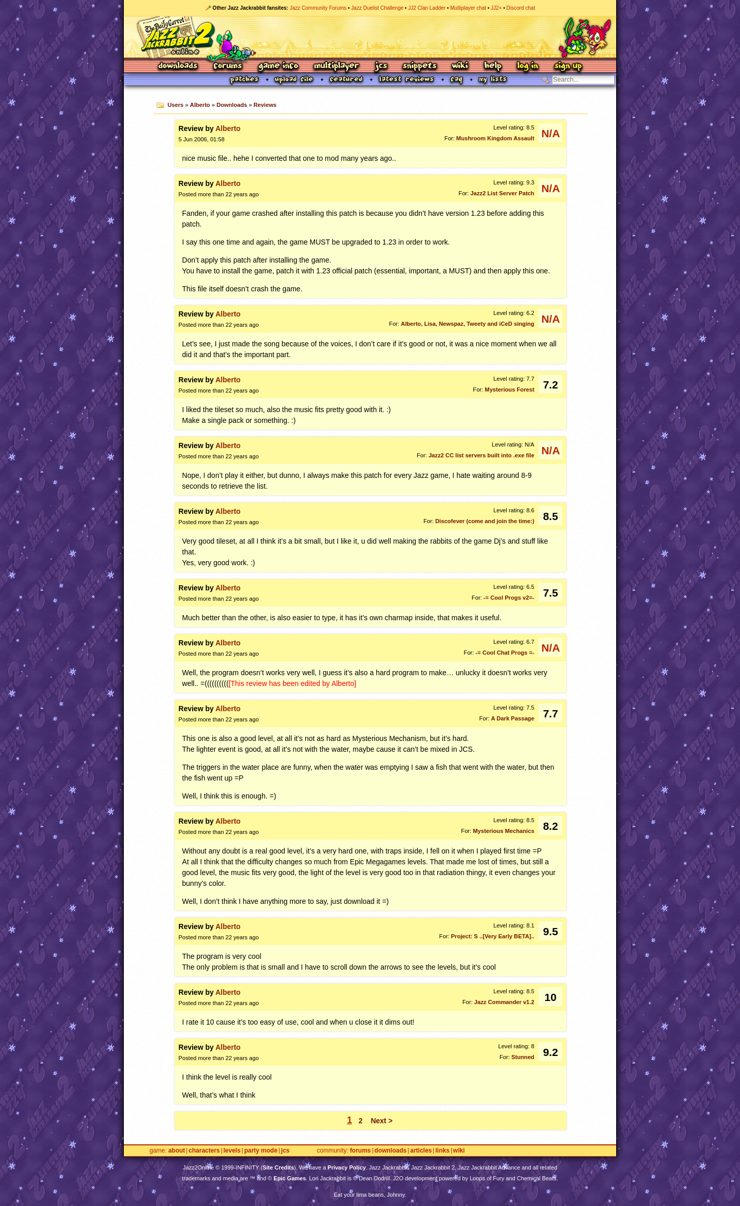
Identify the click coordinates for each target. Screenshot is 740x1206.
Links (442, 1151)
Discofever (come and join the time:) (484, 521)
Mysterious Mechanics (503, 831)
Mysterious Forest (509, 389)
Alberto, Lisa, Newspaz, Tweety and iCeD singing (467, 324)
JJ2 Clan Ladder (427, 8)
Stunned (522, 1057)
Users (175, 105)
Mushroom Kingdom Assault (495, 138)
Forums (228, 66)
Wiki (460, 66)
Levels (232, 1151)
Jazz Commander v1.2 (504, 1002)
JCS (381, 66)
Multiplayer (336, 66)
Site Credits (278, 1167)
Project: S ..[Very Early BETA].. (492, 936)
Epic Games (289, 1178)
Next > (381, 1121)
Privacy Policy (346, 1167)
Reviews (264, 105)
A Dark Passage (512, 718)
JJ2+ (496, 8)
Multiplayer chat (468, 8)
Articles (421, 1151)
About (176, 1151)
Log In (528, 66)
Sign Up (568, 66)
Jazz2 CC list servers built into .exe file (481, 455)
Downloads (178, 66)
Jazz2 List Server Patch (502, 193)
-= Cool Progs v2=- (509, 598)
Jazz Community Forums (318, 8)
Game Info (278, 66)
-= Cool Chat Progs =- (504, 653)
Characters (204, 1151)
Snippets (420, 66)
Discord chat (521, 8)
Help (493, 66)
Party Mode (261, 1151)
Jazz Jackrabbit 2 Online (369, 37)
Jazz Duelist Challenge (377, 8)
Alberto (200, 105)
